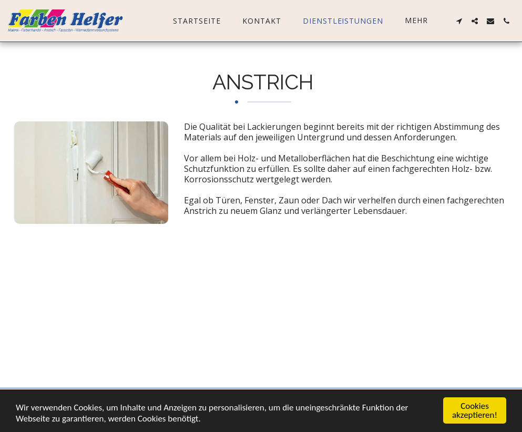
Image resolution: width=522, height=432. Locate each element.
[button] (459, 21)
